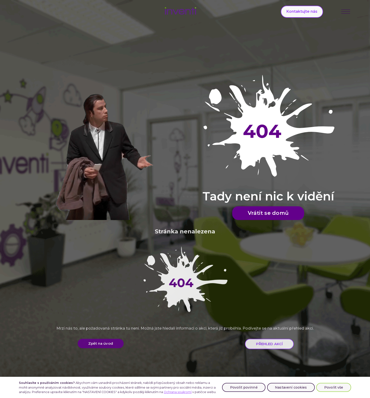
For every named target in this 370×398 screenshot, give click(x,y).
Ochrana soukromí (178, 392)
